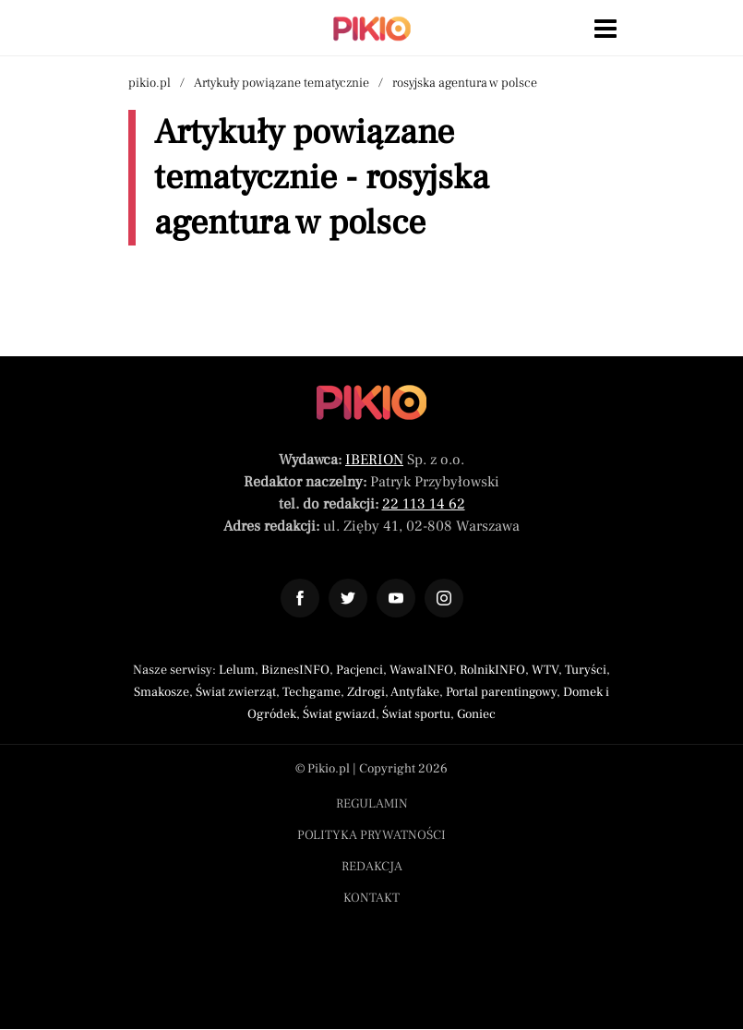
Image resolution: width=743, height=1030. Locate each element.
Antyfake (414, 692)
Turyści (585, 670)
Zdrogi (366, 692)
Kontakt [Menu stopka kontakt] (371, 898)
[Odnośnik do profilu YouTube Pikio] (396, 598)
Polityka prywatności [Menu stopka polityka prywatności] (371, 835)
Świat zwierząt (236, 692)
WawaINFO (421, 670)
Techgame (311, 692)
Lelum (237, 670)
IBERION (374, 459)
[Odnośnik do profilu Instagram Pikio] (444, 598)
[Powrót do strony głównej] (371, 402)
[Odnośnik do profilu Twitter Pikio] (348, 598)
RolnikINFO (492, 670)
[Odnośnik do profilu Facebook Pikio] (300, 598)
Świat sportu (416, 714)
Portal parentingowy (501, 692)
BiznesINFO (295, 670)
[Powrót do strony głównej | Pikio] (372, 28)
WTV (545, 670)
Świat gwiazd (339, 714)
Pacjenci (359, 670)
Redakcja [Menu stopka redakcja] (372, 866)
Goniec (476, 714)
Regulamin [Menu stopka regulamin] (372, 804)
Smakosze (161, 692)
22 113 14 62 (423, 504)
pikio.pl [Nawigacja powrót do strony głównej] (149, 83)
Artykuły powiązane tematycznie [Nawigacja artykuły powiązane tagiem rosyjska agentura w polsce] (281, 83)
